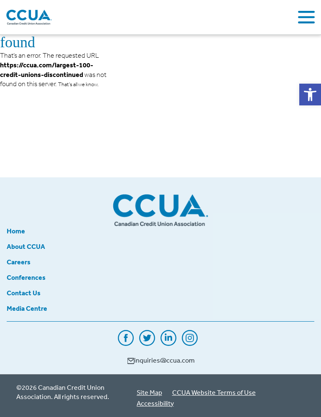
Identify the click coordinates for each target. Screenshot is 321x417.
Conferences (26, 277)
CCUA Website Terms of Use (214, 392)
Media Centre (27, 308)
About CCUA (26, 246)
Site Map (149, 392)
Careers (19, 262)
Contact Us (24, 293)
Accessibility (155, 403)
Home (16, 231)
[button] (310, 94)
